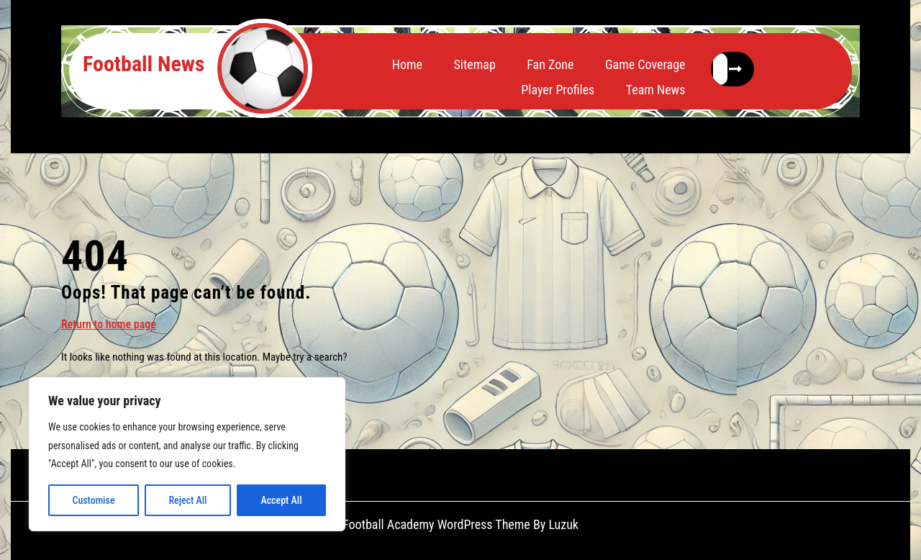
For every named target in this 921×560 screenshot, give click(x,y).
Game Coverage (645, 64)
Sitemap (474, 64)
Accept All (280, 500)
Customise (93, 500)
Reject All (187, 500)
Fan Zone (550, 64)
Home (407, 64)
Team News (656, 89)
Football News (143, 63)
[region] (187, 454)
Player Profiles (557, 89)
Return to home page (108, 323)
